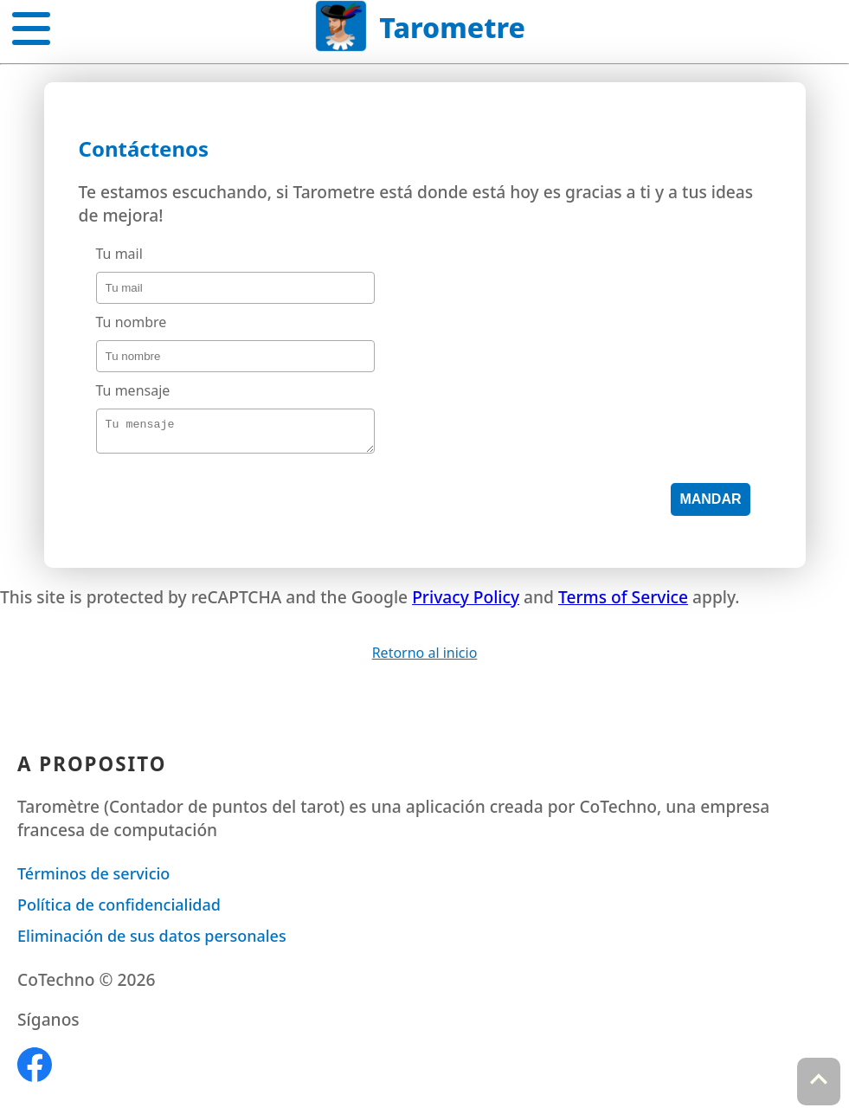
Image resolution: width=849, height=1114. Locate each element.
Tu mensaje (133, 390)
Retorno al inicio (425, 657)
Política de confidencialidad (119, 909)
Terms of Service (623, 602)
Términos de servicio (93, 878)
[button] (31, 25)
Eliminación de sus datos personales (151, 940)
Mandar (710, 504)
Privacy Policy (465, 602)
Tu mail (119, 253)
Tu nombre (131, 322)
